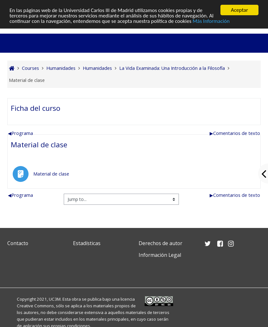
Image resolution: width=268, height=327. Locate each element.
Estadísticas (87, 243)
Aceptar (239, 10)
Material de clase (39, 145)
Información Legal (160, 254)
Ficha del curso (35, 108)
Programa (20, 133)
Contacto (17, 243)
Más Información (211, 20)
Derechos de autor (160, 243)
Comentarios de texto (235, 133)
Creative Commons (35, 306)
